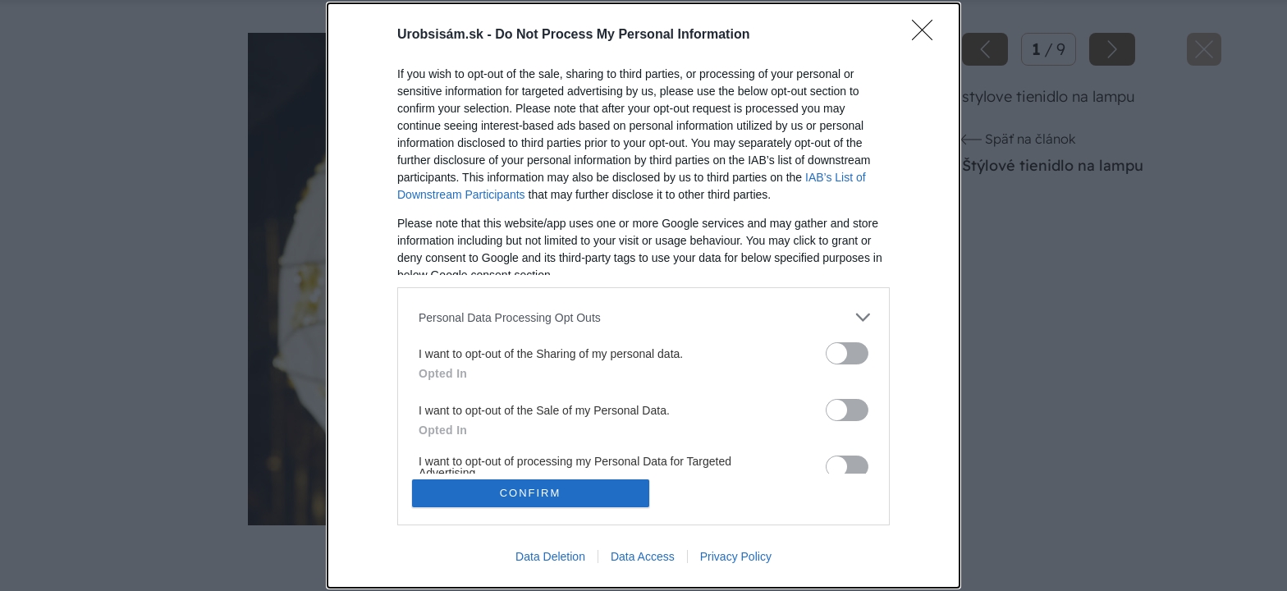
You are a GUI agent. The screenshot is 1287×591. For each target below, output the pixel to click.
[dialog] (643, 295)
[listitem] (643, 317)
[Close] (927, 35)
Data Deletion (550, 556)
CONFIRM (530, 493)
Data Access (643, 556)
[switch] (847, 353)
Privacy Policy (736, 556)
